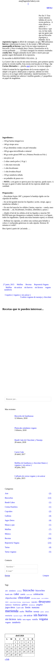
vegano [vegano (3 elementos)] (8, 588)
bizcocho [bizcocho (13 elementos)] (28, 556)
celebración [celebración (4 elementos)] (38, 560)
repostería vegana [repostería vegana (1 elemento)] (17, 581)
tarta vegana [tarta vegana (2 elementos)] (27, 585)
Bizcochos (9, 464)
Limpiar (46, 541)
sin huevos (28, 253)
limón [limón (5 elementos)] (27, 573)
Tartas (7, 513)
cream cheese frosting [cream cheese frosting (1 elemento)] (15, 568)
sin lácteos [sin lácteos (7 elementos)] (10, 585)
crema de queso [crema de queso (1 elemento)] (26, 568)
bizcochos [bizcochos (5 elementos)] (40, 556)
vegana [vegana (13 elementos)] (43, 585)
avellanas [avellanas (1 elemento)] (19, 556)
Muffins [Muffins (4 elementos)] (28, 577)
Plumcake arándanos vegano (26, 394)
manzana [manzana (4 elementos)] (35, 573)
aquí (28, 66)
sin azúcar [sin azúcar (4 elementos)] (28, 581)
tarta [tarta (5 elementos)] (19, 585)
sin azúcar (18, 253)
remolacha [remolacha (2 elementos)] (8, 581)
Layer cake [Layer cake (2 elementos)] (20, 573)
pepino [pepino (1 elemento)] (42, 577)
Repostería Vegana (41, 250)
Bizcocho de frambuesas (24, 382)
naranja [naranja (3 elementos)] (36, 577)
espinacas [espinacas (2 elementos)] (8, 571)
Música (8, 500)
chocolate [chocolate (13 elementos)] (24, 563)
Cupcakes (8, 477)
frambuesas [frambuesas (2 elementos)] (16, 571)
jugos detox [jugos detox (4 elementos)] (10, 573)
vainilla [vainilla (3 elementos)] (35, 585)
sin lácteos (39, 253)
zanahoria (8, 255)
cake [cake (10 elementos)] (16, 559)
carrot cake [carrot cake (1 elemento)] (29, 560)
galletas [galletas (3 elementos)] (25, 570)
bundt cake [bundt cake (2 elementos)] (9, 560)
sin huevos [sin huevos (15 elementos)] (40, 581)
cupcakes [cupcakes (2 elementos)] (34, 568)
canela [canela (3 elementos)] (22, 560)
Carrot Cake (19, 418)
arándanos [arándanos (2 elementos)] (12, 556)
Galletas (8, 482)
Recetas (29, 250)
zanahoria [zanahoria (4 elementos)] (16, 588)
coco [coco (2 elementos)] (6, 568)
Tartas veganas (10, 518)
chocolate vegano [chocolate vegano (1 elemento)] (35, 564)
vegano (48, 253)
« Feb (7, 625)
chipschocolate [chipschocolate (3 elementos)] (11, 564)
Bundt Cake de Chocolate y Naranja (28, 406)
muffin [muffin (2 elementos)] (22, 577)
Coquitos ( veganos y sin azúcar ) (18, 261)
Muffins (20, 250)
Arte (6, 459)
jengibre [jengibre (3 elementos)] (39, 570)
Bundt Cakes (10, 468)
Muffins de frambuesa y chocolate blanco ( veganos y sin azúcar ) (31, 430)
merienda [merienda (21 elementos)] (11, 577)
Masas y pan (10, 491)
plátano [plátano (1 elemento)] (47, 577)
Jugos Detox (10, 486)
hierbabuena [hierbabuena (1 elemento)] (32, 570)
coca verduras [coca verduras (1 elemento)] (45, 564)
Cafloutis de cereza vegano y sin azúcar (30, 442)
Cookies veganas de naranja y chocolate (35, 263)
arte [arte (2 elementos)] (6, 556)
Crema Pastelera (11, 473)
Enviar (7, 541)
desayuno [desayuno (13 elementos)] (44, 567)
